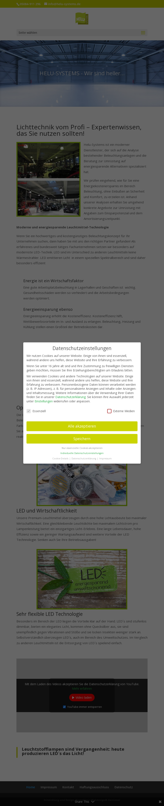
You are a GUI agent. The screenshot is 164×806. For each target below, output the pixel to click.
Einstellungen (44, 399)
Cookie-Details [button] (60, 455)
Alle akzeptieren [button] (82, 423)
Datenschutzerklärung (70, 395)
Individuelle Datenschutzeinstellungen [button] (82, 450)
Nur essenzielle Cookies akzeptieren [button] (82, 445)
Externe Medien (121, 408)
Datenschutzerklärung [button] (84, 455)
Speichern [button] (82, 436)
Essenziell (36, 408)
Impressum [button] (105, 455)
